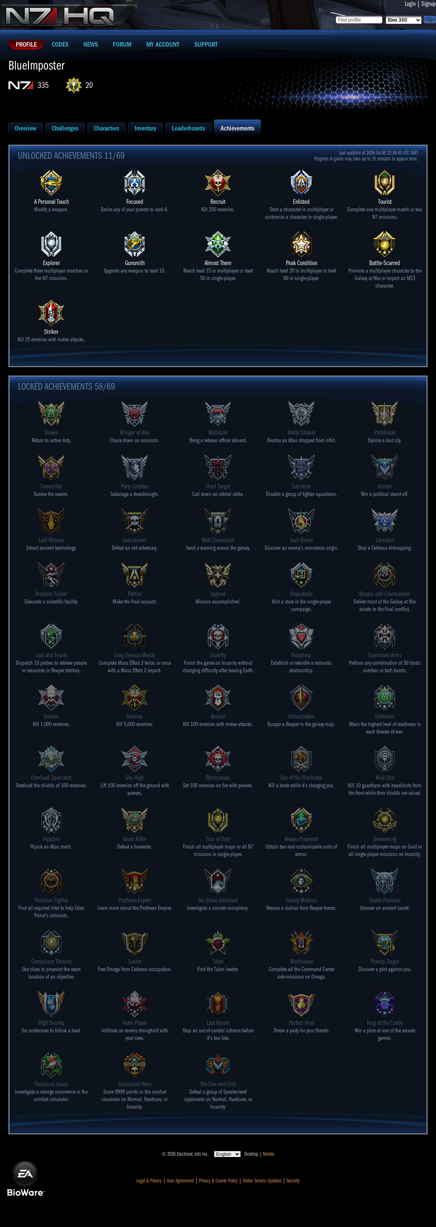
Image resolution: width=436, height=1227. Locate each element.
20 (89, 85)
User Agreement (180, 1181)
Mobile (268, 1154)
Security (293, 1181)
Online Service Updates (262, 1181)
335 (43, 85)
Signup (428, 4)
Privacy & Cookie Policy (218, 1181)
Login (410, 4)
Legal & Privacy (149, 1181)
